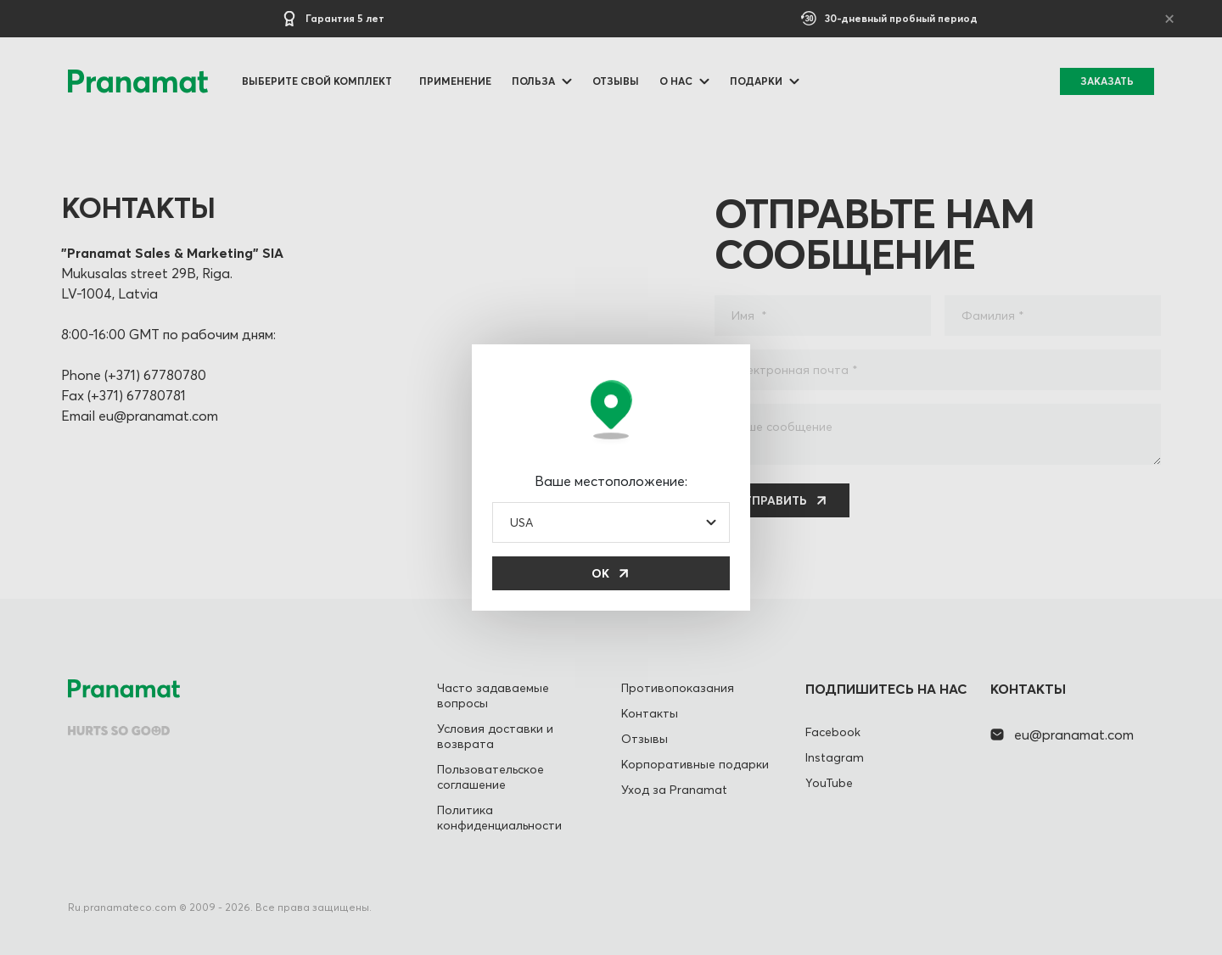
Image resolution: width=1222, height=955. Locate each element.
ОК (600, 573)
